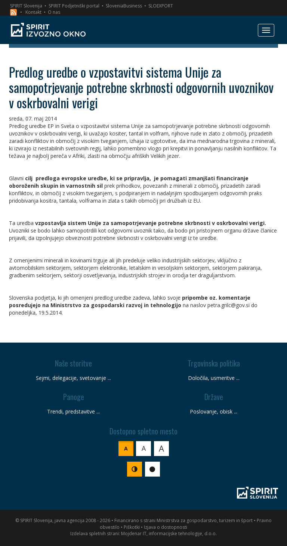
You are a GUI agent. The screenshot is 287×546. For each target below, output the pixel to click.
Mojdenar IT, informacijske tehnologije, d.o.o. (169, 533)
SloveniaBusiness (124, 6)
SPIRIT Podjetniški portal (74, 6)
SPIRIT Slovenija (26, 6)
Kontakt (33, 12)
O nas (54, 12)
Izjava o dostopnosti (165, 527)
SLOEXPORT (160, 6)
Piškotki (132, 527)
